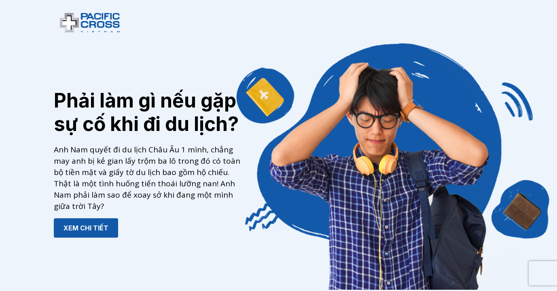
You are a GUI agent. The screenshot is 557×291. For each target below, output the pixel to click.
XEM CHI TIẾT (86, 228)
